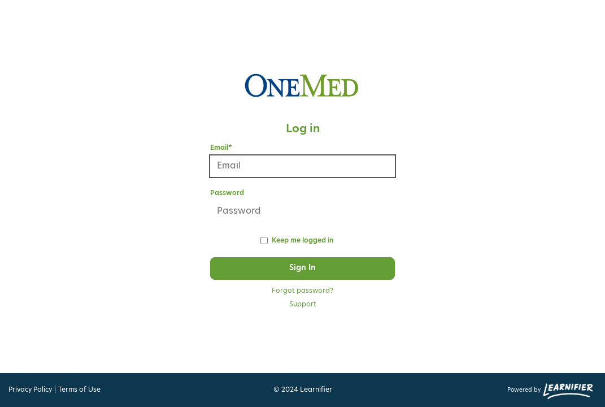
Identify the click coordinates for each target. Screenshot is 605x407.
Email (221, 148)
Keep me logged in (302, 240)
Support (302, 304)
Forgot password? (302, 291)
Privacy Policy (30, 390)
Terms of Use (79, 390)
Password (227, 193)
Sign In (302, 268)
